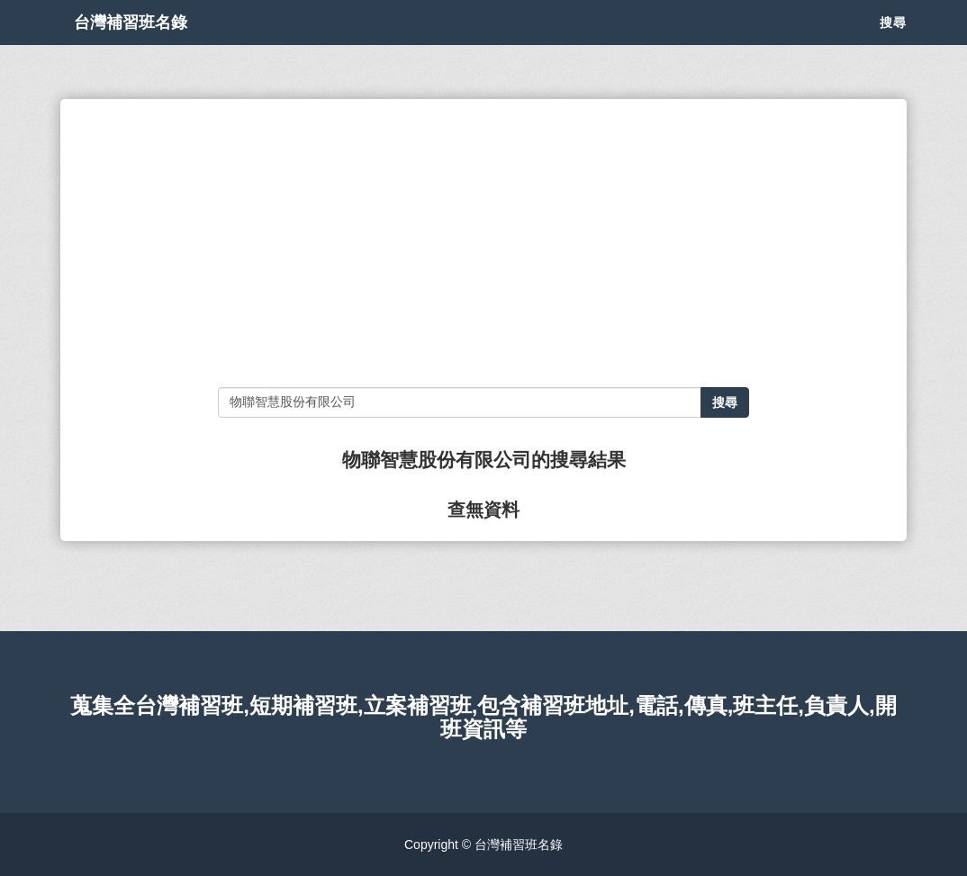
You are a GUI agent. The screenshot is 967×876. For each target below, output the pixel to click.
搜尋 (893, 45)
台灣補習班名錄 (148, 45)
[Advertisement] (483, 243)
